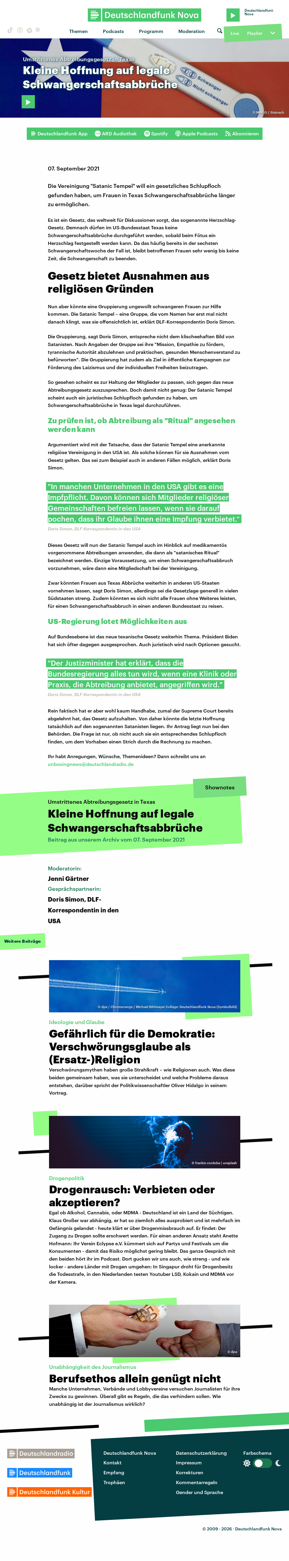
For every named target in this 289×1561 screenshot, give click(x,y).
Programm (151, 31)
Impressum (189, 1462)
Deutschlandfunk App (59, 134)
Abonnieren (242, 134)
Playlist (254, 33)
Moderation (191, 31)
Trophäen (114, 1482)
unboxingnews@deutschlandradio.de (91, 764)
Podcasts (113, 31)
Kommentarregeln (196, 1482)
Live (235, 33)
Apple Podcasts (196, 134)
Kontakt (112, 1462)
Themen (78, 31)
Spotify (156, 134)
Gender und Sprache (199, 1492)
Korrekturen (189, 1472)
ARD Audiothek (116, 134)
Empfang (113, 1472)
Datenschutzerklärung (201, 1453)
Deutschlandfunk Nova (129, 1453)
